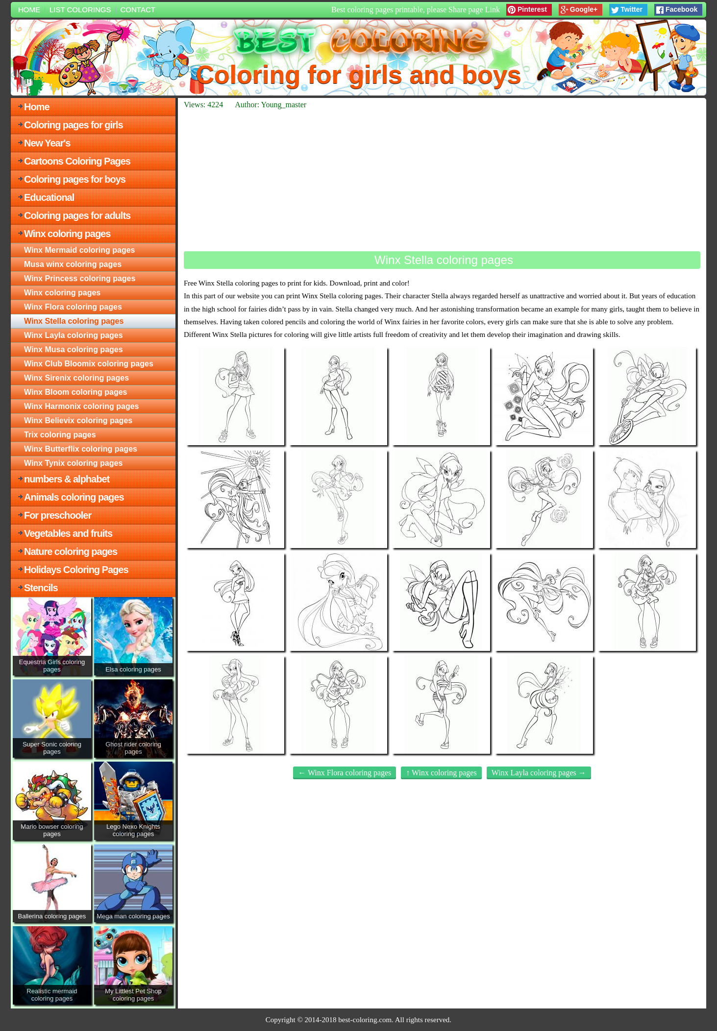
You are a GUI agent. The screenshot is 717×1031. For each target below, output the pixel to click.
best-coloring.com (365, 1020)
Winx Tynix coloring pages (73, 463)
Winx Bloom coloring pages (75, 392)
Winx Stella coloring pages (74, 321)
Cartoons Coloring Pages (77, 161)
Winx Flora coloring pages (73, 307)
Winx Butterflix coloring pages (80, 449)
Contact (138, 9)
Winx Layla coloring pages (73, 335)
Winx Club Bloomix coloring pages (88, 364)
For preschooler (57, 515)
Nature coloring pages (70, 551)
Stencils (41, 587)
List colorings (80, 9)
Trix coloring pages (60, 435)
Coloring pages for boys (74, 179)
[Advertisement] (442, 180)
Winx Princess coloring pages (79, 278)
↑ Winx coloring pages (441, 772)
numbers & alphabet (66, 479)
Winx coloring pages (67, 233)
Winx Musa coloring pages (73, 349)
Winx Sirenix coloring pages (76, 378)
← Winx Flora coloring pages (344, 772)
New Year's (47, 143)
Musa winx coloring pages (73, 264)
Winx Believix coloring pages (78, 420)
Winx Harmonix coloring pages (81, 406)
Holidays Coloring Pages (76, 569)
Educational (49, 197)
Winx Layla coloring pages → (539, 772)
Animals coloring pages (74, 497)
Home (29, 9)
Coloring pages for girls (73, 125)
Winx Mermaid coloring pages (79, 250)
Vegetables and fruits (68, 533)
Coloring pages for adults (77, 215)
